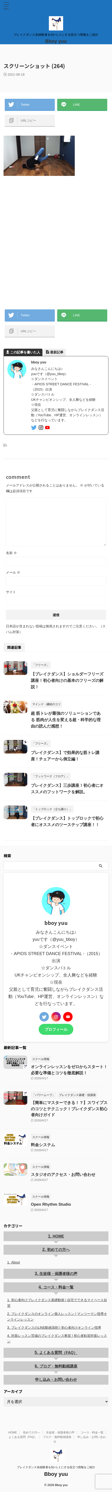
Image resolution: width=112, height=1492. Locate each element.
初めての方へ (58, 1250)
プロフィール (56, 1029)
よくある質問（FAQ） (58, 1353)
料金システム (43, 1145)
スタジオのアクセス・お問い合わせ (63, 1174)
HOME (58, 1236)
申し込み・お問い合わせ (56, 1380)
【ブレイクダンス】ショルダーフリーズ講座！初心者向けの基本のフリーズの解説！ (67, 680)
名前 (11, 553)
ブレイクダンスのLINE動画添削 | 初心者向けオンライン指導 (56, 1327)
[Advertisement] (56, 241)
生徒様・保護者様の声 (58, 1274)
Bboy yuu (56, 41)
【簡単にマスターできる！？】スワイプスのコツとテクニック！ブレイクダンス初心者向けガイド (69, 1108)
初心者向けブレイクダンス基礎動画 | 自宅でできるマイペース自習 (57, 1303)
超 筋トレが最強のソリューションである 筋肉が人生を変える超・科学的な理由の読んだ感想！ (66, 720)
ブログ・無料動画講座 (58, 1366)
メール (13, 572)
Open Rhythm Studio (51, 1204)
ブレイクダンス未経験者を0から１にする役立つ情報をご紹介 (56, 1467)
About (15, 1262)
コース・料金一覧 (58, 1287)
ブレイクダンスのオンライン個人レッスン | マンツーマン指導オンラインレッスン (57, 1316)
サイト (11, 592)
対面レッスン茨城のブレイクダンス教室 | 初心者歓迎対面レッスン (57, 1338)
